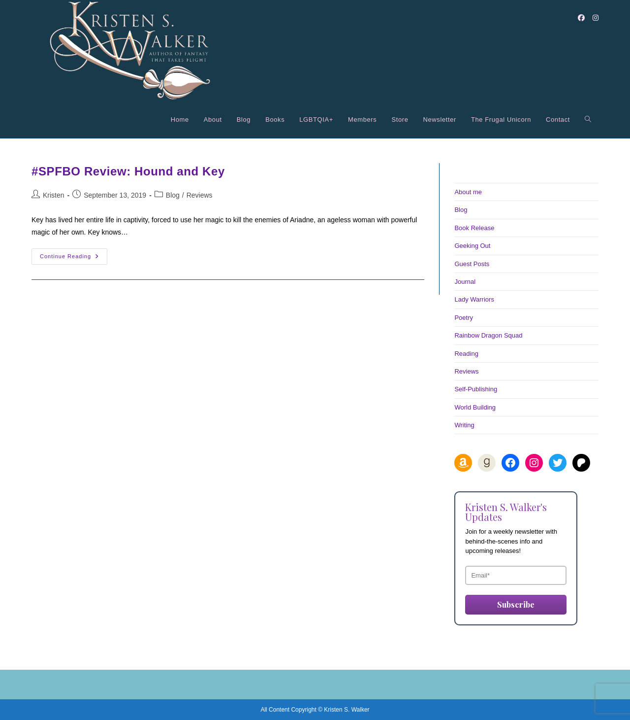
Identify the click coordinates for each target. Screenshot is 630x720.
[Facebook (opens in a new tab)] (581, 17)
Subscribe (516, 604)
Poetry (463, 317)
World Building (475, 407)
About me (468, 192)
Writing (464, 425)
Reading (466, 353)
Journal (464, 281)
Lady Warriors (474, 299)
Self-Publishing (475, 389)
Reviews (200, 195)
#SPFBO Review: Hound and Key (128, 171)
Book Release (474, 228)
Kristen (53, 195)
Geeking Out (472, 245)
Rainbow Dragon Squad (488, 335)
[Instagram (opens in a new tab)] (595, 17)
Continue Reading (73, 259)
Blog (173, 195)
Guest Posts (471, 264)
